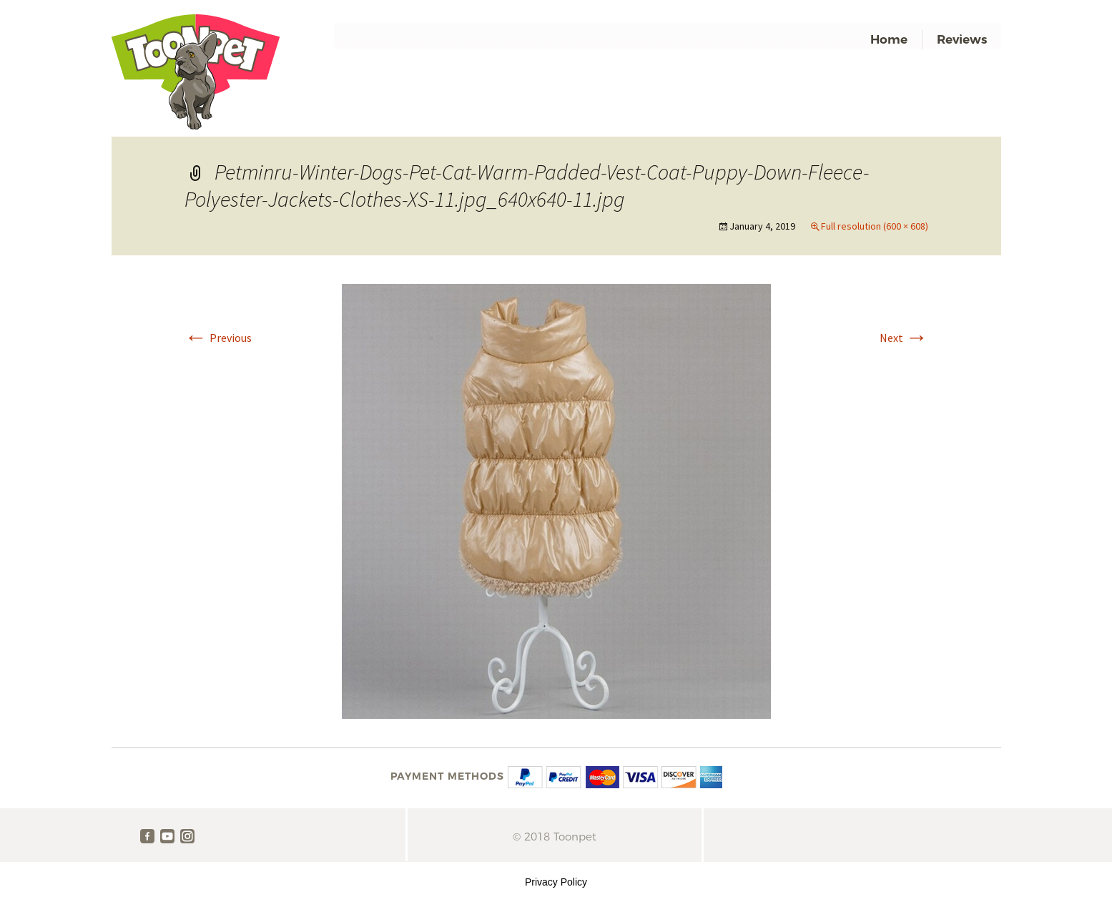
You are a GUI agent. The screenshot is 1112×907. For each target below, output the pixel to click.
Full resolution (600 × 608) (874, 226)
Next (904, 337)
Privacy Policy (556, 882)
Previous (218, 337)
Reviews (962, 39)
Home (888, 39)
